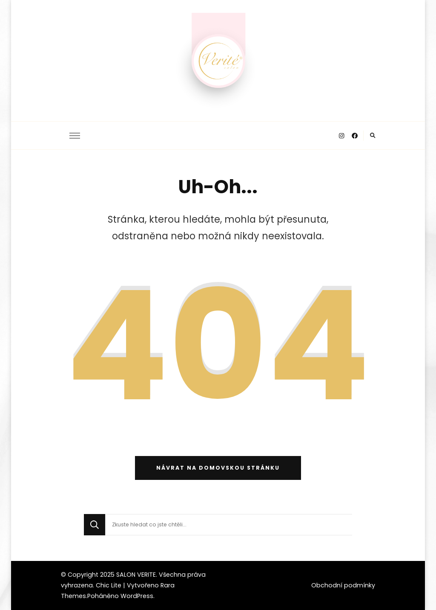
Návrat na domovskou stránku (218, 467)
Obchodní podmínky (343, 585)
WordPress (136, 596)
